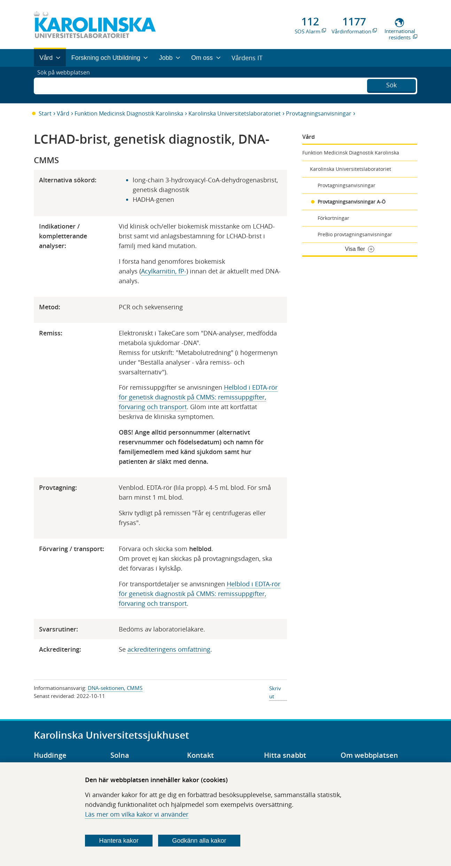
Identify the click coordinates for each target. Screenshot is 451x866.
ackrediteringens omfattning (168, 649)
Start (45, 113)
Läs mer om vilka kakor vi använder (136, 814)
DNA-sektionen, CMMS (115, 687)
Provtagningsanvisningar (318, 113)
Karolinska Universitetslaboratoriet (234, 113)
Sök (391, 84)
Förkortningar (333, 218)
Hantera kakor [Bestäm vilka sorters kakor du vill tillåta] (119, 840)
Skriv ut (275, 692)
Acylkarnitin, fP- (163, 271)
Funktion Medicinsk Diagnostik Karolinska (129, 113)
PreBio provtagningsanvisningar (355, 234)
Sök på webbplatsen (66, 85)
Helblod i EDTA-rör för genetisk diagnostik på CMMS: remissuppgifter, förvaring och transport (198, 397)
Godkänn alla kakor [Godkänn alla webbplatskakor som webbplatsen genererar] (199, 840)
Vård (63, 113)
